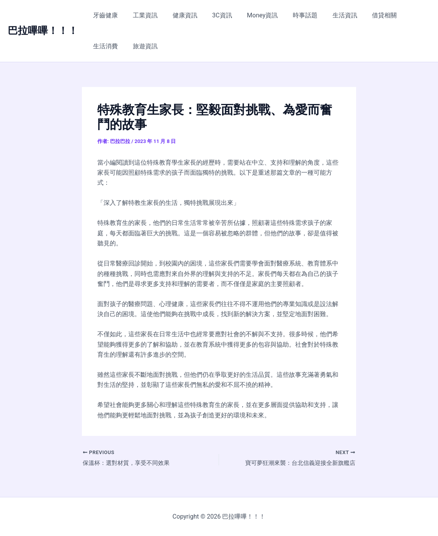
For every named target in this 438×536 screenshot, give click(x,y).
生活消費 (402, 15)
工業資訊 (141, 15)
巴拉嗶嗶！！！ (43, 30)
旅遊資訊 (104, 46)
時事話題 (290, 15)
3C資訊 (213, 15)
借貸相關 (365, 15)
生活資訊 (328, 15)
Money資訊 (250, 15)
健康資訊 (178, 15)
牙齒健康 (104, 15)
